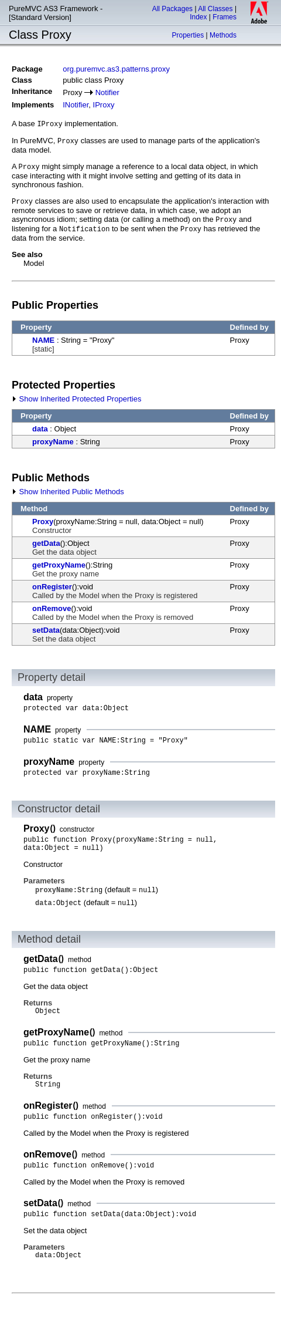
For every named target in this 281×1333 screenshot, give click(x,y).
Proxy (42, 521)
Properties (188, 35)
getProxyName (58, 565)
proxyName (53, 441)
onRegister (52, 586)
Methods (223, 35)
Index (198, 17)
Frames (225, 17)
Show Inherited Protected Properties (76, 398)
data (40, 428)
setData (46, 630)
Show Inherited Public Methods (68, 491)
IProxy (104, 104)
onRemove (51, 608)
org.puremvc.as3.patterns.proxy (116, 69)
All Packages (172, 9)
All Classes (215, 9)
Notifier (107, 92)
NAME (43, 340)
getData (46, 543)
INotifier (75, 104)
